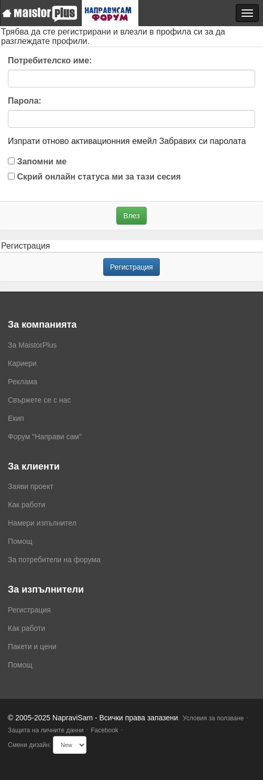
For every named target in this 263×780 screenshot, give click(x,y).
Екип (16, 418)
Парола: (24, 100)
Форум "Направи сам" (45, 436)
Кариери (22, 363)
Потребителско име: (50, 60)
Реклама (22, 381)
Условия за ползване (213, 718)
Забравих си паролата (202, 141)
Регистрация (131, 267)
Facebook (104, 730)
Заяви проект (30, 486)
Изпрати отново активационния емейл (82, 141)
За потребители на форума (54, 559)
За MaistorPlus (32, 345)
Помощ (20, 541)
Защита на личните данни (46, 730)
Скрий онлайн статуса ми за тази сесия (94, 176)
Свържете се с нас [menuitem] (39, 400)
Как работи (26, 504)
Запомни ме (37, 161)
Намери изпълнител (42, 523)
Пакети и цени (32, 646)
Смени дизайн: (29, 745)
